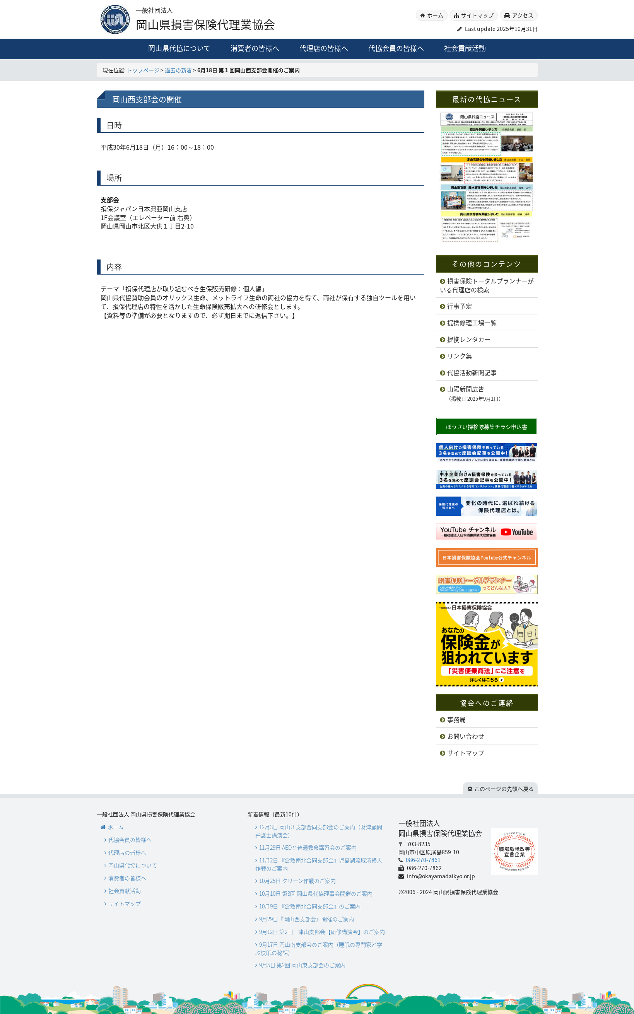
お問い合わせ (465, 736)
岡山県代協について (179, 48)
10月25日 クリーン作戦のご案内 (297, 880)
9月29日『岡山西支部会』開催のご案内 (306, 919)
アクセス (522, 15)
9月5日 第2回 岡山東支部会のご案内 (302, 965)
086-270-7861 (423, 860)
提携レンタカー (468, 339)
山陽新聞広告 (472, 393)
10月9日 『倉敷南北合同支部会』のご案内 (310, 906)
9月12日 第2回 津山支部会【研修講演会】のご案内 (322, 931)
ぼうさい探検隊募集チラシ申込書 (486, 426)
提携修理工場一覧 (472, 322)
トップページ (143, 70)
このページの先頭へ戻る (504, 788)
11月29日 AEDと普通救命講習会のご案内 (308, 847)
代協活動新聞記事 (472, 372)
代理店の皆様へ (323, 48)
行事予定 (459, 306)
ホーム (435, 15)
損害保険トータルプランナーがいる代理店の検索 (487, 285)
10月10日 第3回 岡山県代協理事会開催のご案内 (316, 893)
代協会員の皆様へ (396, 48)
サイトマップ (477, 15)
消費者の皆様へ (255, 48)
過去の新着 (178, 70)
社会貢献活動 (465, 48)
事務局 (456, 719)
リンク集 (459, 355)
